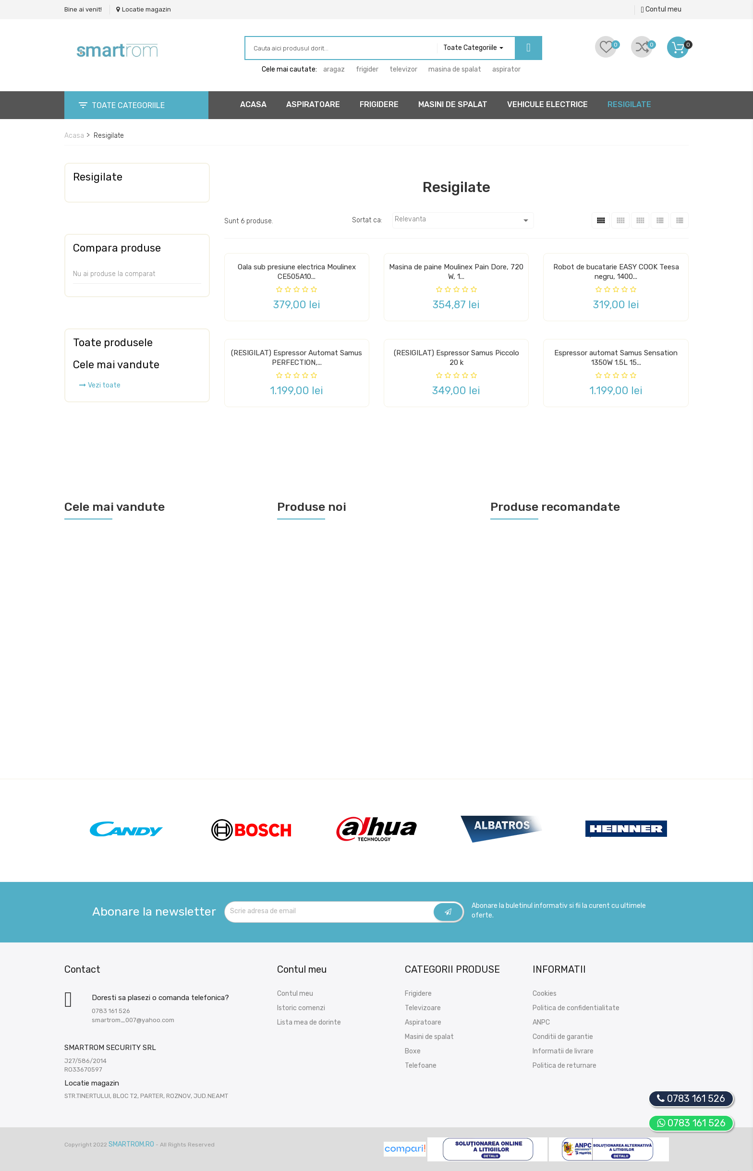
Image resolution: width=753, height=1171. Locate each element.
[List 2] (679, 220)
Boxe (413, 1051)
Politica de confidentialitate (576, 1008)
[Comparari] (642, 47)
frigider (367, 69)
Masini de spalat (429, 1037)
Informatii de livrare (563, 1051)
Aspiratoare (423, 1022)
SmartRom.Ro (131, 1144)
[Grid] (601, 220)
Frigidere (418, 994)
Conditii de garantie (563, 1037)
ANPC (541, 1022)
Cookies (545, 994)
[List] (660, 220)
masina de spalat (454, 69)
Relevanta (463, 220)
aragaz (334, 69)
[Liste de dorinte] (606, 47)
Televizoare (423, 1008)
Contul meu (295, 994)
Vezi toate (100, 385)
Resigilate (97, 176)
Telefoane (421, 1066)
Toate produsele (113, 342)
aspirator (506, 69)
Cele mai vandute (116, 364)
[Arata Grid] (640, 220)
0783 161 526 (691, 1123)
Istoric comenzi (301, 1008)
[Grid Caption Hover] (620, 220)
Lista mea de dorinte (309, 1022)
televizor (403, 69)
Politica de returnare (564, 1066)
